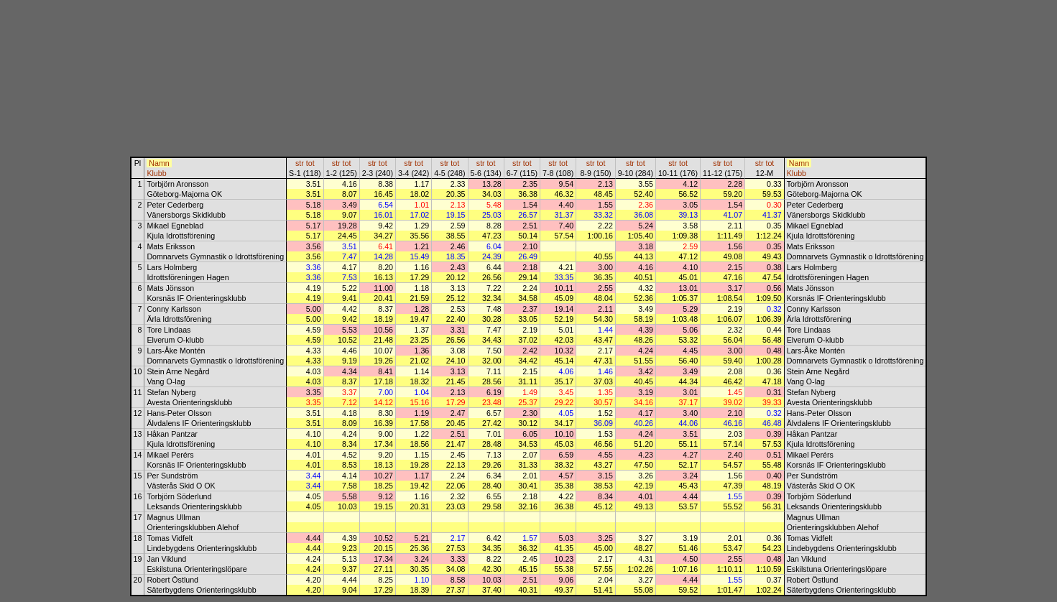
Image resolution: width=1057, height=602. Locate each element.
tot (310, 163)
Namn (159, 163)
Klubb (156, 173)
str (299, 163)
